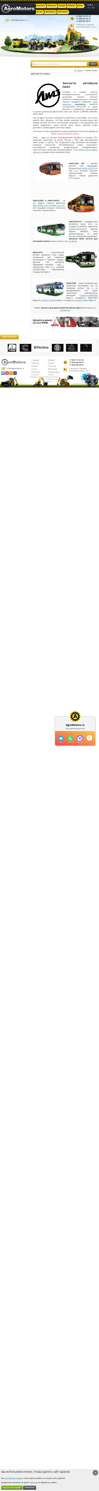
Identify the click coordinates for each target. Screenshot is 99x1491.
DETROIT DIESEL (10, 147)
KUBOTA (7, 156)
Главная (79, 70)
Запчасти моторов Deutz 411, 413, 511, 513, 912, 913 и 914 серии (13, 1250)
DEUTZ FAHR (9, 139)
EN (88, 7)
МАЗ (5, 161)
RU (93, 7)
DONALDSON (9, 200)
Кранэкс (7, 510)
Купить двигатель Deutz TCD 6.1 (11, 798)
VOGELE (7, 436)
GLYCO (6, 213)
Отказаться (29, 1488)
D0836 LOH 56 (57, 205)
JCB (5, 134)
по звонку (72, 241)
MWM (6, 316)
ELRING (7, 191)
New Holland (9, 356)
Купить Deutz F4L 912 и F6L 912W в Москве (13, 824)
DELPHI (7, 112)
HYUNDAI (8, 458)
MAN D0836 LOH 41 (42, 205)
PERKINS (7, 121)
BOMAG (7, 454)
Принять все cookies (12, 1487)
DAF (5, 298)
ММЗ (6, 267)
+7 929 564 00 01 (83, 21)
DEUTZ (6, 108)
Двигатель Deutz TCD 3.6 (14, 1320)
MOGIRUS (8, 218)
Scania (6, 324)
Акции (50, 1466)
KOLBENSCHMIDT (11, 174)
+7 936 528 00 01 (83, 18)
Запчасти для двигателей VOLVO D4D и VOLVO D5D (14, 1179)
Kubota (7, 272)
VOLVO (6, 117)
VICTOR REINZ (10, 169)
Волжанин (8, 474)
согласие (34, 1482)
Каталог (50, 1463)
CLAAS (6, 126)
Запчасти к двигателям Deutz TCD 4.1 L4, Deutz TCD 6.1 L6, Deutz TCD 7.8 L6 (13, 1106)
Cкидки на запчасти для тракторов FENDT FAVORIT (13, 1373)
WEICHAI (7, 235)
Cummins (8, 280)
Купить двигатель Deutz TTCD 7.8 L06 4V (12, 769)
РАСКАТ (7, 449)
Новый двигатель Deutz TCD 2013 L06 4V (12, 990)
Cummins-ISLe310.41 (78, 229)
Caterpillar (8, 259)
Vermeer (7, 506)
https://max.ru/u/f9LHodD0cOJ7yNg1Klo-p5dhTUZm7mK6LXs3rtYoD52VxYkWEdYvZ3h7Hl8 (80, 738)
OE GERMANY (9, 226)
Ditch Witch (8, 514)
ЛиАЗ (6, 487)
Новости (34, 1466)
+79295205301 (70, 738)
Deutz (6, 247)
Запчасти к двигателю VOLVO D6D (14, 1146)
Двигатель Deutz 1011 (13, 1344)
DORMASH (8, 445)
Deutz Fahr (8, 338)
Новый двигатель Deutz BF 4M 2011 (11, 1077)
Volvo (6, 413)
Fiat (5, 302)
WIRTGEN (8, 441)
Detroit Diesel (9, 285)
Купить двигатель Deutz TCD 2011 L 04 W (12, 1295)
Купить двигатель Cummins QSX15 (11, 740)
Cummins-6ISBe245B (88, 295)
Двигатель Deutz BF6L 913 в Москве (13, 877)
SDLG (6, 130)
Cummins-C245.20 (48, 300)
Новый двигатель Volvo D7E (11, 904)
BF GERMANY (9, 196)
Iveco (6, 289)
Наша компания (79, 103)
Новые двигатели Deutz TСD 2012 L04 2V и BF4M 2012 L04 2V (13, 1049)
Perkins (7, 294)
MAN (6, 307)
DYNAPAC (8, 427)
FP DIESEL (8, 204)
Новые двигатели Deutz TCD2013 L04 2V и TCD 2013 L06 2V (13, 963)
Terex (6, 523)
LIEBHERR (8, 152)
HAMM (6, 432)
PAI (5, 231)
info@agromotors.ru (19, 20)
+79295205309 (61, 738)
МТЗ (5, 165)
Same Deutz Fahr (11, 360)
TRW (5, 182)
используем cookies (13, 1478)
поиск (93, 64)
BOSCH (7, 187)
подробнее (19, 757)
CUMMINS (8, 143)
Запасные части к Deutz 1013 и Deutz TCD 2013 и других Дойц (13, 1215)
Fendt (6, 343)
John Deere (8, 373)
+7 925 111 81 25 (83, 16)
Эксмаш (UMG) (10, 501)
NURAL (6, 222)
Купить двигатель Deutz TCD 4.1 (11, 851)
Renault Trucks (10, 320)
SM (5, 178)
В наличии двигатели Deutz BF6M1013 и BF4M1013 (14, 932)
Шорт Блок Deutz (11, 1016)
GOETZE (7, 209)
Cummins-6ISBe (81, 300)
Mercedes (8, 311)
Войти (90, 5)
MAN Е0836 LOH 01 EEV (87, 168)
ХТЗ (5, 369)
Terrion (7, 365)
